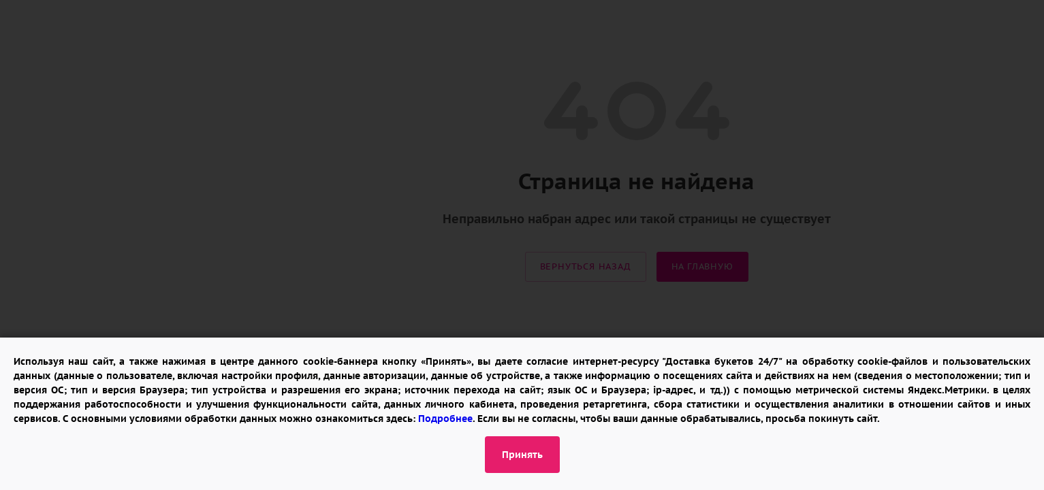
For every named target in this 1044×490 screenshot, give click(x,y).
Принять (522, 454)
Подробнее (445, 418)
